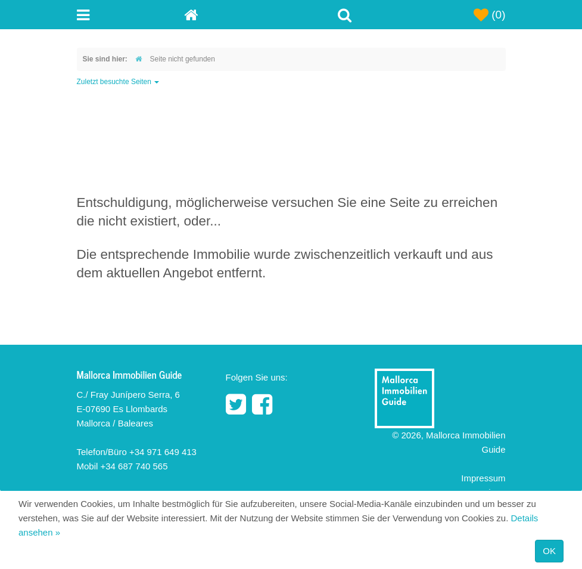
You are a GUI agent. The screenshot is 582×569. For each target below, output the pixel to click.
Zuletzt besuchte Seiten (118, 82)
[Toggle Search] (345, 14)
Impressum (483, 478)
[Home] (237, 14)
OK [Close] (549, 551)
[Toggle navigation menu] (130, 14)
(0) (490, 15)
